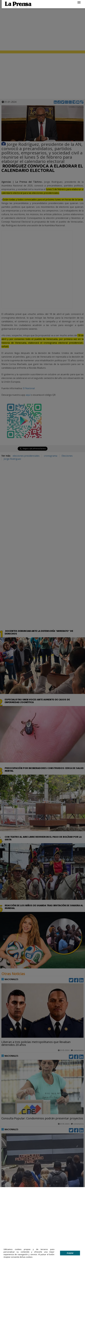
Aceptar (70, 1253)
